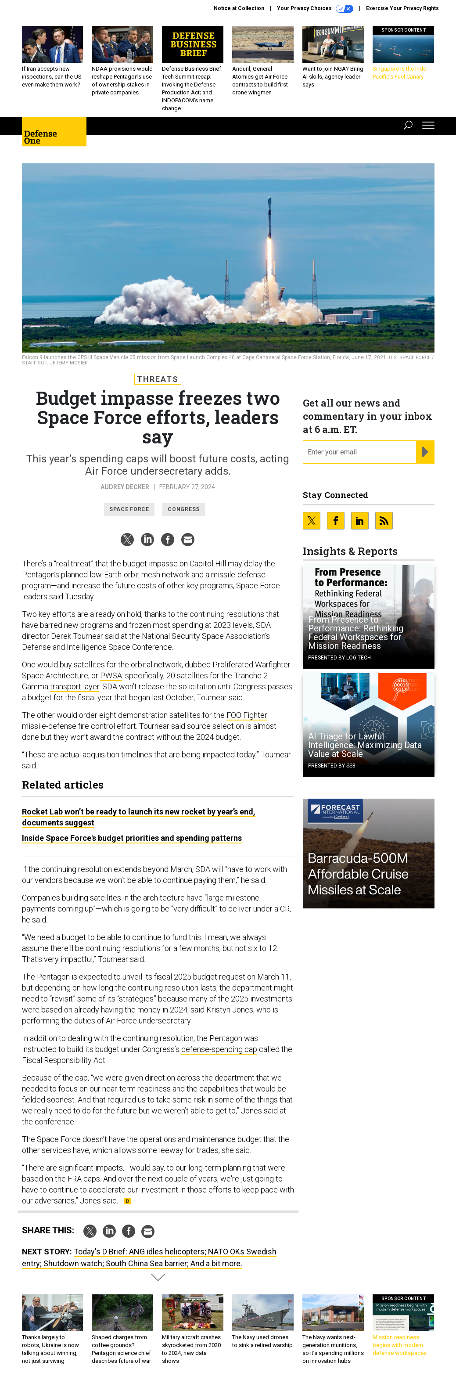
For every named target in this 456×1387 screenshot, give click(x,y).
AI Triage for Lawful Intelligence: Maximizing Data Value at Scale (365, 745)
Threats (158, 379)
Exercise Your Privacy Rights (402, 8)
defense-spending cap (219, 1049)
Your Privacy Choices (315, 9)
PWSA (111, 675)
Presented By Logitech (339, 658)
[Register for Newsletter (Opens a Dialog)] (425, 452)
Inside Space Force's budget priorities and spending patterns (132, 838)
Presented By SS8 (331, 766)
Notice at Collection (239, 8)
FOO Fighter (246, 715)
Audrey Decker (125, 486)
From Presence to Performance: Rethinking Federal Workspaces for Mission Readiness (355, 632)
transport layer (74, 686)
